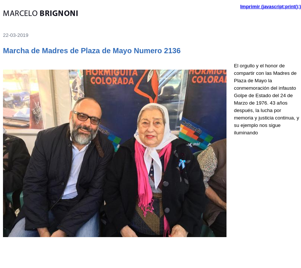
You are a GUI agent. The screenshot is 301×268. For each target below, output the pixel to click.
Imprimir (250, 6)
